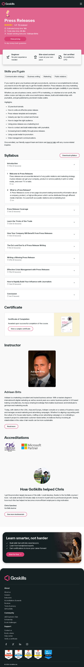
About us (7, 592)
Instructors (8, 598)
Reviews (7, 603)
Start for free (15, 554)
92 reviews (22, 25)
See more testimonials (15, 514)
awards (18, 600)
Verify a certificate (10, 639)
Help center (8, 636)
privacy (13, 606)
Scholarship (8, 619)
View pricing (15, 39)
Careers (7, 595)
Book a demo (9, 633)
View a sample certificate (20, 329)
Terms (6, 606)
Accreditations (9, 600)
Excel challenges (10, 622)
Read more (11, 426)
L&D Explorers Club (11, 617)
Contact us (8, 630)
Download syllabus (69, 155)
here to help (51, 142)
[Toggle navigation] (81, 4)
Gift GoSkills (8, 609)
